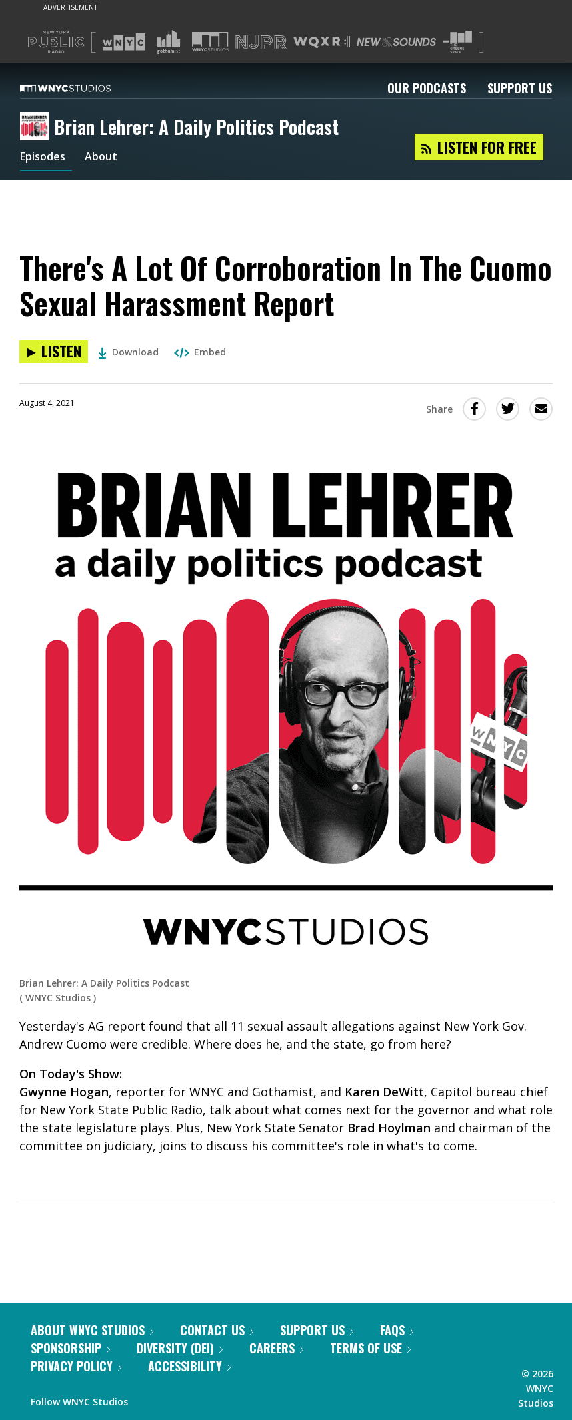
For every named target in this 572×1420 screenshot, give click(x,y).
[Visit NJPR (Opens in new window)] (261, 42)
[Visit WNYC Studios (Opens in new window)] (210, 41)
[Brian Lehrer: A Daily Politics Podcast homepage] (37, 127)
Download (128, 352)
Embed (200, 352)
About (109, 158)
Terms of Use (370, 1348)
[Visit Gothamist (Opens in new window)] (168, 42)
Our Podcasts (426, 88)
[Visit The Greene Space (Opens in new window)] (457, 42)
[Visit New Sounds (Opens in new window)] (396, 42)
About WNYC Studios (92, 1330)
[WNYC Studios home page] (82, 88)
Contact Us (216, 1330)
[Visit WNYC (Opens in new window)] (124, 42)
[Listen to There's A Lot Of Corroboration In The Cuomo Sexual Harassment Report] (53, 351)
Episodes (46, 158)
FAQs (396, 1330)
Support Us (519, 88)
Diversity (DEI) (180, 1348)
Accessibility (189, 1366)
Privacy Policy (76, 1366)
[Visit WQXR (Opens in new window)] (321, 42)
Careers (276, 1348)
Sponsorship (70, 1348)
